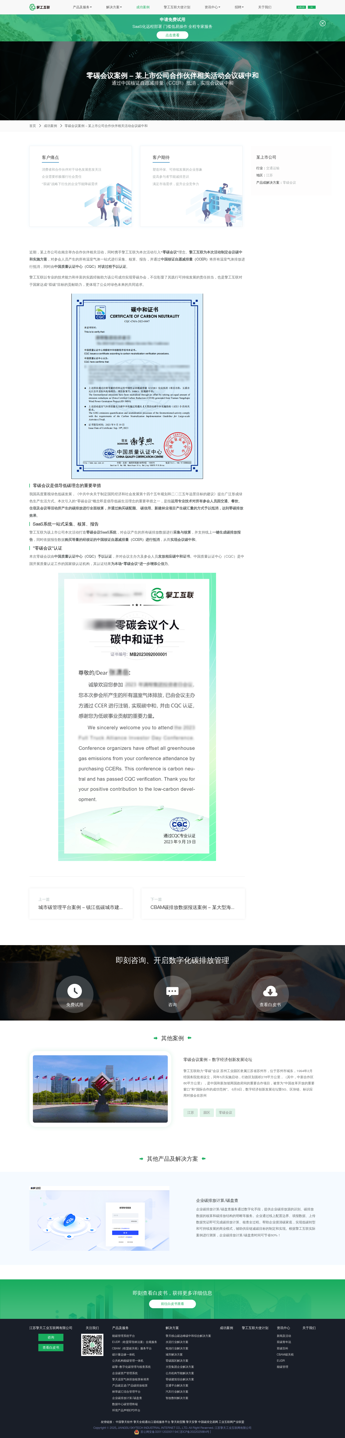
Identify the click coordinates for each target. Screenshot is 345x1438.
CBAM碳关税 (285, 1354)
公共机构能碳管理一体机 (127, 1361)
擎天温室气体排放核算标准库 (130, 1379)
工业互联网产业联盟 (231, 1422)
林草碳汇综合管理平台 (126, 1392)
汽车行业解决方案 (177, 1392)
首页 (32, 126)
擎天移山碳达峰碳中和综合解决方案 (188, 1336)
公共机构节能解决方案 (180, 1373)
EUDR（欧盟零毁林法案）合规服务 (134, 1342)
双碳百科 (282, 1348)
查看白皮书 (51, 1347)
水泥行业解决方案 (177, 1342)
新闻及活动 (284, 1336)
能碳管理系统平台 (123, 1336)
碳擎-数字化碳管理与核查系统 (131, 1367)
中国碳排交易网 (208, 1422)
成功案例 (132, 7)
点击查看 (172, 34)
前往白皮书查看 (172, 1304)
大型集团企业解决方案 (180, 1367)
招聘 (228, 7)
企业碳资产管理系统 (125, 1373)
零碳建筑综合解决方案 (180, 1379)
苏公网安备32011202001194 (159, 1432)
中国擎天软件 (124, 1422)
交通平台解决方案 (177, 1385)
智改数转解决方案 (177, 1398)
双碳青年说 (284, 1342)
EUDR (281, 1361)
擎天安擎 (191, 1422)
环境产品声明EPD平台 (126, 1410)
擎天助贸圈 (178, 1422)
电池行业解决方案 (177, 1348)
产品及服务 (71, 7)
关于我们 (254, 7)
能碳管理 (282, 1367)
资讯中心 (202, 7)
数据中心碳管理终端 (125, 1404)
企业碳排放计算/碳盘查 (127, 1398)
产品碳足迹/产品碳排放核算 (130, 1385)
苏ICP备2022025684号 (195, 1432)
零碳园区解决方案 (177, 1361)
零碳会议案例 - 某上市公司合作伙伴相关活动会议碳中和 (106, 126)
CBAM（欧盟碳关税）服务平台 (132, 1348)
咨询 (51, 1337)
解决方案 (103, 7)
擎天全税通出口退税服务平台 (151, 1422)
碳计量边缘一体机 (123, 1354)
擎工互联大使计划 (166, 7)
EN (307, 7)
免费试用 (286, 7)
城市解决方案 (174, 1354)
